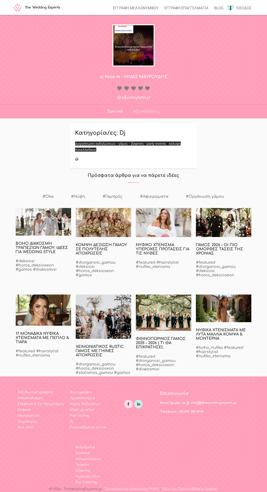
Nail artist (26, 427)
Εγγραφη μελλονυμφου (136, 8)
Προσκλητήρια (82, 398)
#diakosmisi (45, 269)
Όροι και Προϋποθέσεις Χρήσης (190, 489)
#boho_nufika (209, 348)
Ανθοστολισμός (30, 398)
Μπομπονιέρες (88, 459)
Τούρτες (83, 464)
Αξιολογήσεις (146, 111)
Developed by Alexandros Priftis (132, 489)
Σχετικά (115, 111)
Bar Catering (86, 482)
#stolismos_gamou (94, 373)
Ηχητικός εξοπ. (88, 476)
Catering (83, 470)
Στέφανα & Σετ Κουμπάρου (41, 404)
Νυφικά (24, 410)
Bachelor (83, 453)
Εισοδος (243, 8)
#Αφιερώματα (154, 196)
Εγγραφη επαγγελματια (186, 8)
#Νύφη (78, 196)
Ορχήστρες (27, 421)
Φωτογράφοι (81, 392)
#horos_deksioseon (35, 265)
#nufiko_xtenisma (153, 267)
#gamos (24, 269)
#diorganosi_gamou (95, 262)
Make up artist (82, 410)
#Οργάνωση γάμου (205, 196)
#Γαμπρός (113, 196)
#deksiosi (25, 261)
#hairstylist (167, 262)
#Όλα (48, 196)
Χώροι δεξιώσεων (85, 404)
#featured (145, 262)
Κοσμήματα (85, 447)
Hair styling (79, 415)
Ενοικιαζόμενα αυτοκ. (88, 427)
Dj (71, 421)
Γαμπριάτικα (29, 415)
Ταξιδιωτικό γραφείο (35, 392)
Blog (219, 8)
